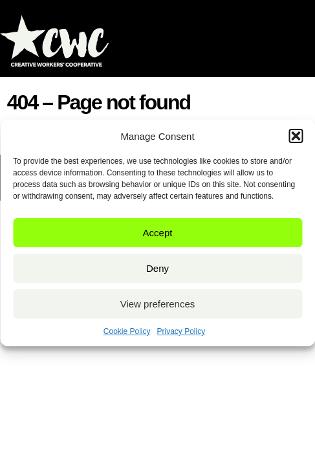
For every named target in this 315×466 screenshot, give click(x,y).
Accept (158, 232)
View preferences (157, 303)
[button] (295, 135)
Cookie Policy (127, 331)
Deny (157, 268)
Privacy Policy (181, 331)
